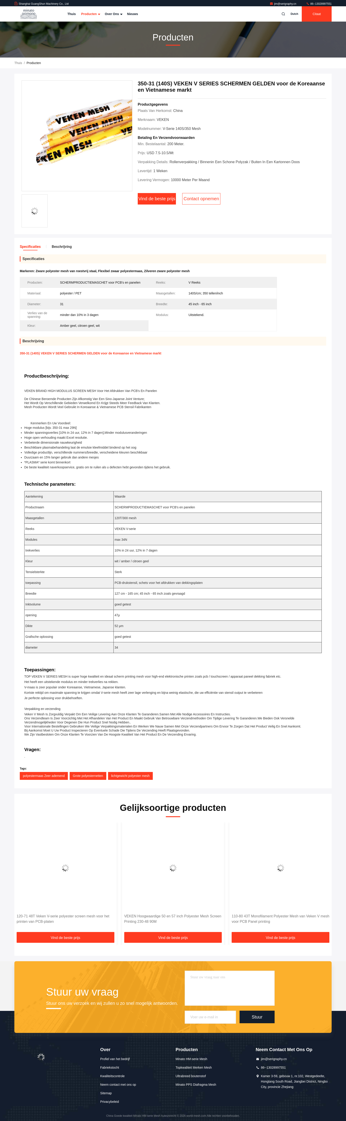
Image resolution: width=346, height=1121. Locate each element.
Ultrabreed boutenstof (190, 1076)
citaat (317, 14)
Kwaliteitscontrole (112, 1076)
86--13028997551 (319, 3)
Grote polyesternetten (88, 776)
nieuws (132, 14)
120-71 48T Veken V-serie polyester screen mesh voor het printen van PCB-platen (63, 918)
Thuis (71, 14)
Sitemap (106, 1093)
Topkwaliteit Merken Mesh (193, 1067)
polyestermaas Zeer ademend (44, 776)
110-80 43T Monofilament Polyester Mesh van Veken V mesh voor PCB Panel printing (280, 918)
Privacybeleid (109, 1101)
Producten (90, 14)
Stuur (257, 1016)
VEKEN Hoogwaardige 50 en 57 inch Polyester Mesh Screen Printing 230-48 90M (172, 918)
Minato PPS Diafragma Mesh (195, 1084)
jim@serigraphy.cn (283, 3)
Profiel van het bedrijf (115, 1059)
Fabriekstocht (109, 1067)
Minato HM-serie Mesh (191, 1059)
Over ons (113, 14)
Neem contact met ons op (118, 1084)
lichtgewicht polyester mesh (130, 776)
